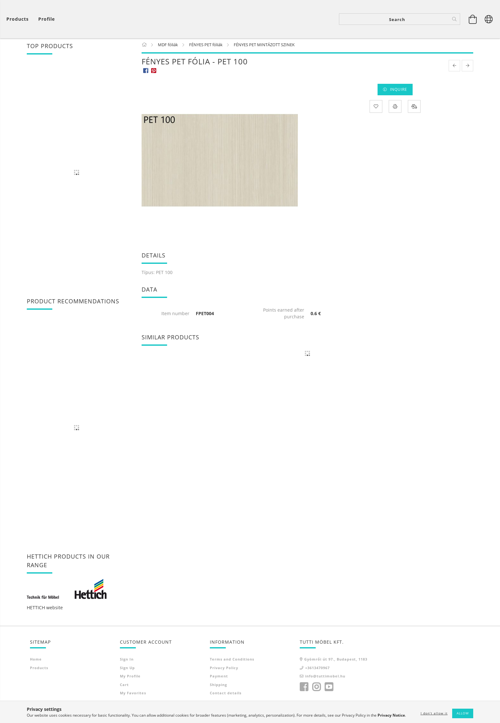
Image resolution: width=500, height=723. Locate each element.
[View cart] (19, 19)
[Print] (395, 107)
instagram (316, 688)
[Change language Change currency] (488, 19)
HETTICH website (45, 609)
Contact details (225, 694)
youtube (329, 688)
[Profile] (46, 19)
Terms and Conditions (232, 660)
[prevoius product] (454, 67)
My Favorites (133, 694)
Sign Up (127, 669)
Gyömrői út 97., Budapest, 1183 (335, 660)
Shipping (218, 685)
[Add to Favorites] (376, 107)
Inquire (398, 90)
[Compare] (414, 107)
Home (36, 660)
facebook (304, 688)
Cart (124, 685)
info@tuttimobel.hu (325, 677)
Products (39, 669)
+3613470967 (317, 669)
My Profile (130, 677)
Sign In (127, 660)
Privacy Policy (224, 669)
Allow (463, 713)
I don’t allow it (434, 713)
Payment (219, 677)
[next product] (467, 67)
